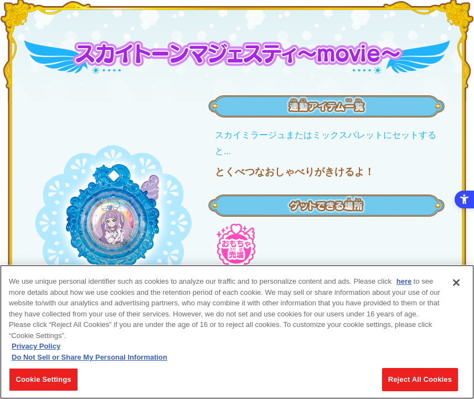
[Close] (456, 282)
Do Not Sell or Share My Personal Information (89, 357)
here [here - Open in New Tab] (403, 281)
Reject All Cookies (420, 379)
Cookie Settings (43, 379)
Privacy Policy (36, 346)
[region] (237, 332)
